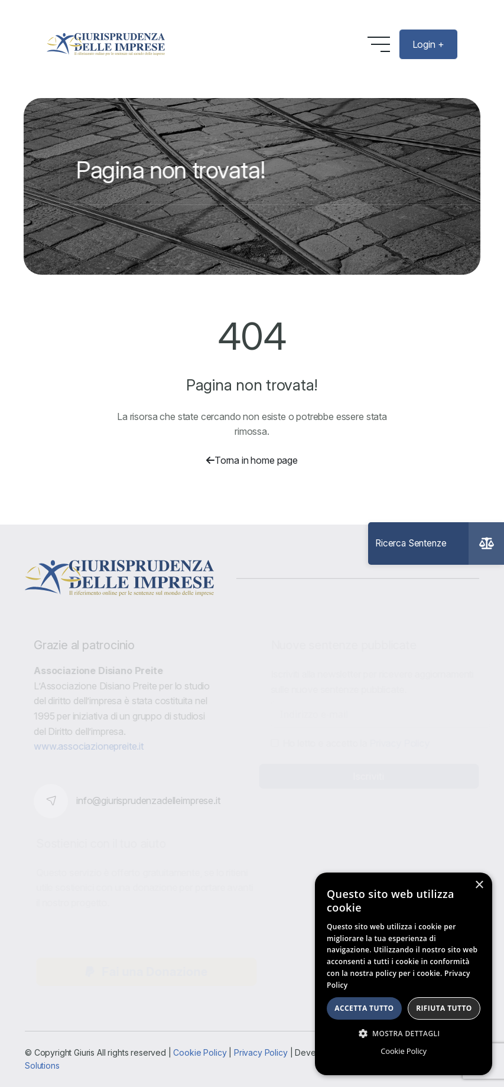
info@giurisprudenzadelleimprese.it (151, 800)
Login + (428, 44)
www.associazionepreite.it (91, 746)
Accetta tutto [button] (364, 1008)
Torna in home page (252, 460)
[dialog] (403, 974)
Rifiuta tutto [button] (444, 1008)
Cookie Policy (199, 1052)
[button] (403, 1033)
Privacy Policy (261, 1052)
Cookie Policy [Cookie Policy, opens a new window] (403, 1051)
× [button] (478, 885)
